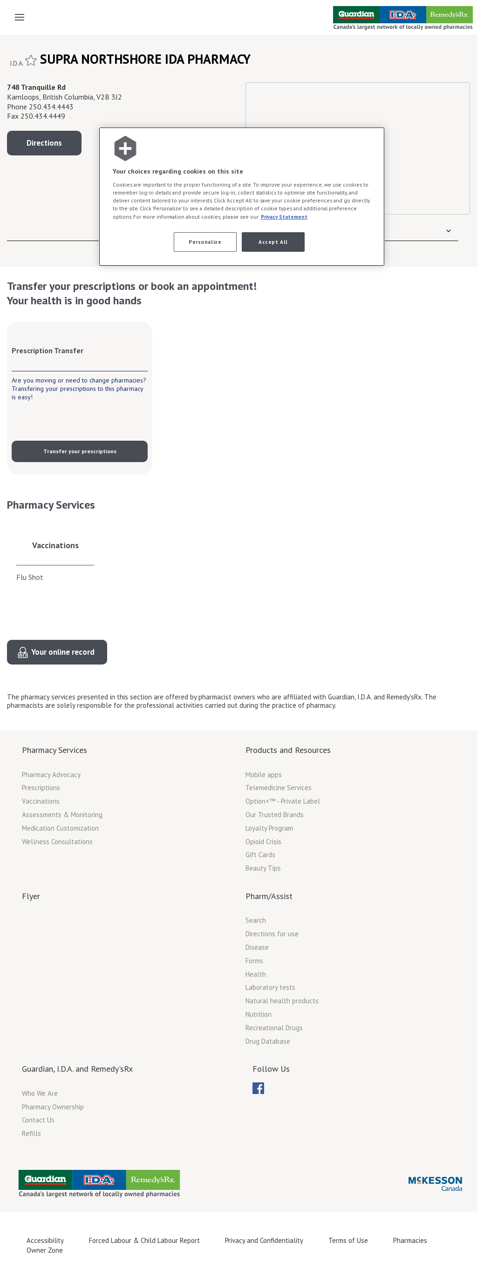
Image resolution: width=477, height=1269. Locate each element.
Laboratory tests (270, 987)
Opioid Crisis (263, 841)
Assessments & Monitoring (62, 814)
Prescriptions (41, 787)
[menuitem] (258, 1088)
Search (255, 920)
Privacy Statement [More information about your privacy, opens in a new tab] (284, 216)
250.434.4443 (51, 106)
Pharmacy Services (54, 750)
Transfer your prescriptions (79, 451)
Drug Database (267, 1041)
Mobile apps (263, 774)
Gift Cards (260, 854)
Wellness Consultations (57, 841)
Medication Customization (60, 828)
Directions (44, 143)
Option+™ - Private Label (282, 801)
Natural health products (282, 1000)
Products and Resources (288, 750)
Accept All (273, 241)
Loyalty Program (269, 828)
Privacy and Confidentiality (264, 1240)
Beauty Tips (263, 868)
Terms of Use (348, 1240)
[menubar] (258, 1088)
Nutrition (258, 1014)
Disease (257, 947)
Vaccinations (55, 545)
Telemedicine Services (278, 787)
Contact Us (38, 1119)
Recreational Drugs (274, 1027)
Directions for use (272, 933)
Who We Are (40, 1093)
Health (255, 974)
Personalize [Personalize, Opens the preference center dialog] (205, 241)
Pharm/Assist (269, 896)
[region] (242, 196)
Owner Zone (45, 1250)
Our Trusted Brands (274, 814)
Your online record (63, 652)
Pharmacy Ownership (53, 1106)
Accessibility (45, 1240)
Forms (254, 960)
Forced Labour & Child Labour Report (144, 1240)
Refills (31, 1133)
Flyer (31, 896)
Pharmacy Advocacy (51, 774)
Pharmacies (410, 1240)
